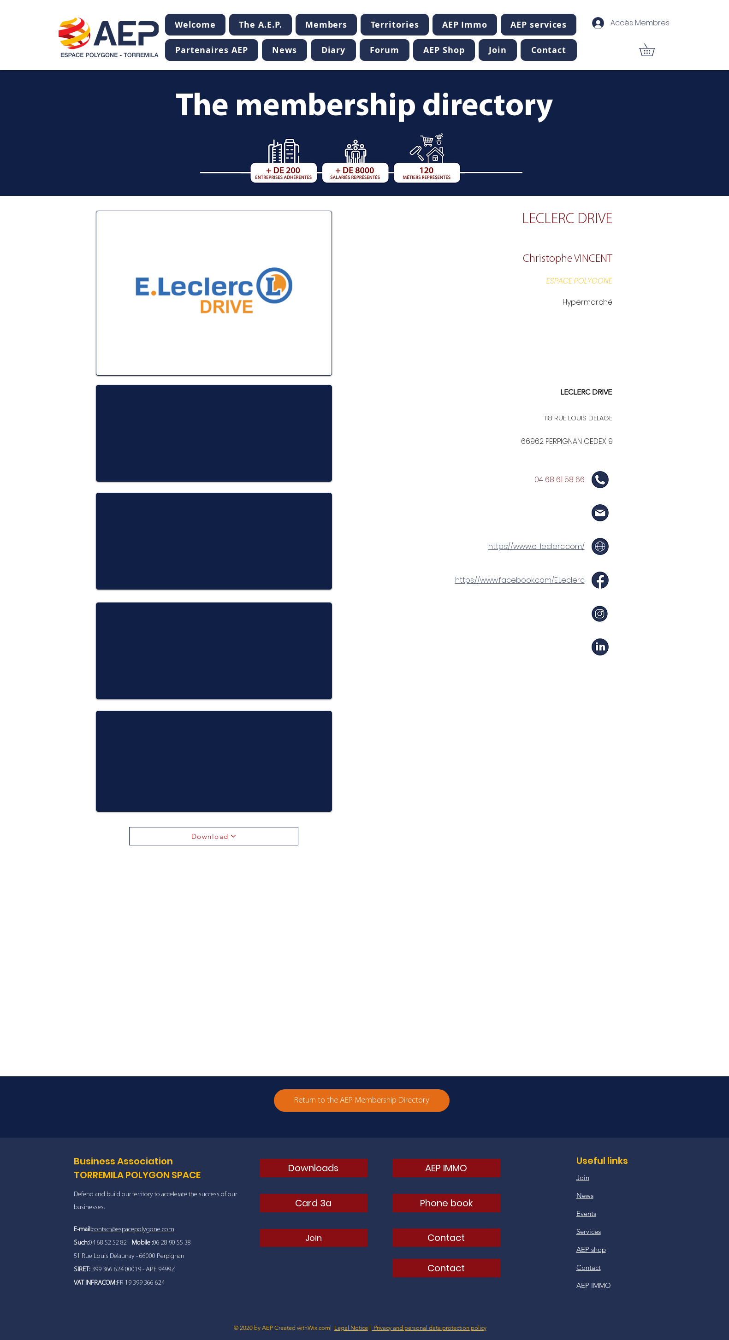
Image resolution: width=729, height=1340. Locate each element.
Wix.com (319, 1327)
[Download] (213, 836)
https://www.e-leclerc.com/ (536, 546)
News (584, 1195)
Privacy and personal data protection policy (429, 1327)
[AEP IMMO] (446, 1168)
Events (586, 1213)
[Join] (313, 1238)
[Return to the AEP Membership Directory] (362, 1100)
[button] (260, 24)
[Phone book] (446, 1203)
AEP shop (591, 1249)
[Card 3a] (313, 1203)
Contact (588, 1267)
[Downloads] (313, 1168)
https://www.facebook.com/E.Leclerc (520, 580)
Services (588, 1231)
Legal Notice (351, 1327)
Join (582, 1177)
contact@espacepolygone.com (133, 1229)
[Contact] (446, 1237)
